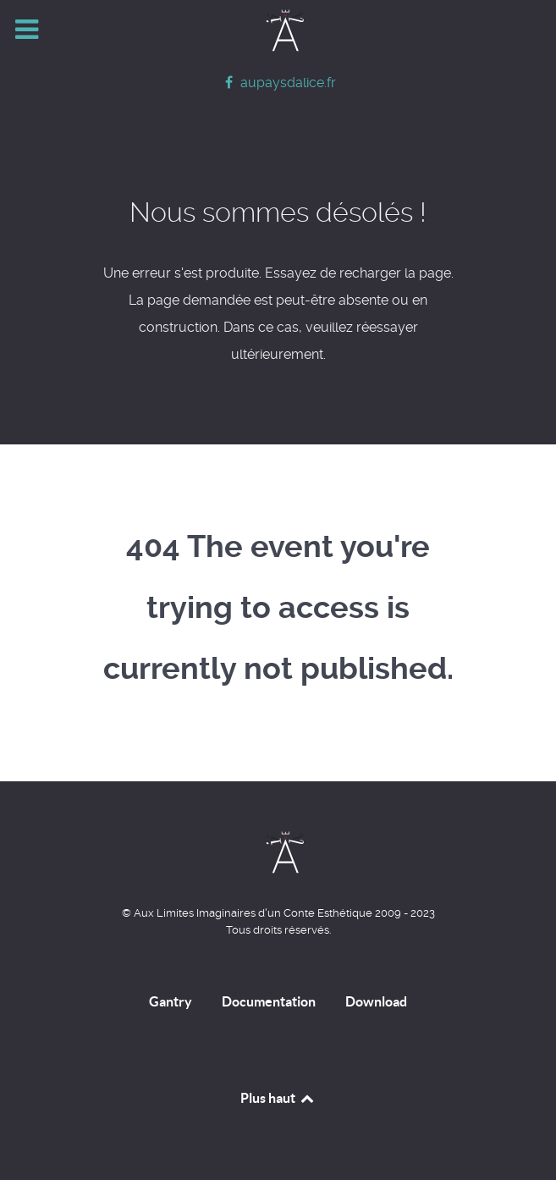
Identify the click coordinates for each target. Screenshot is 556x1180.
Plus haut (278, 1098)
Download (376, 1001)
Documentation (269, 1001)
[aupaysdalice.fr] (277, 82)
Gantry (170, 1001)
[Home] (278, 30)
